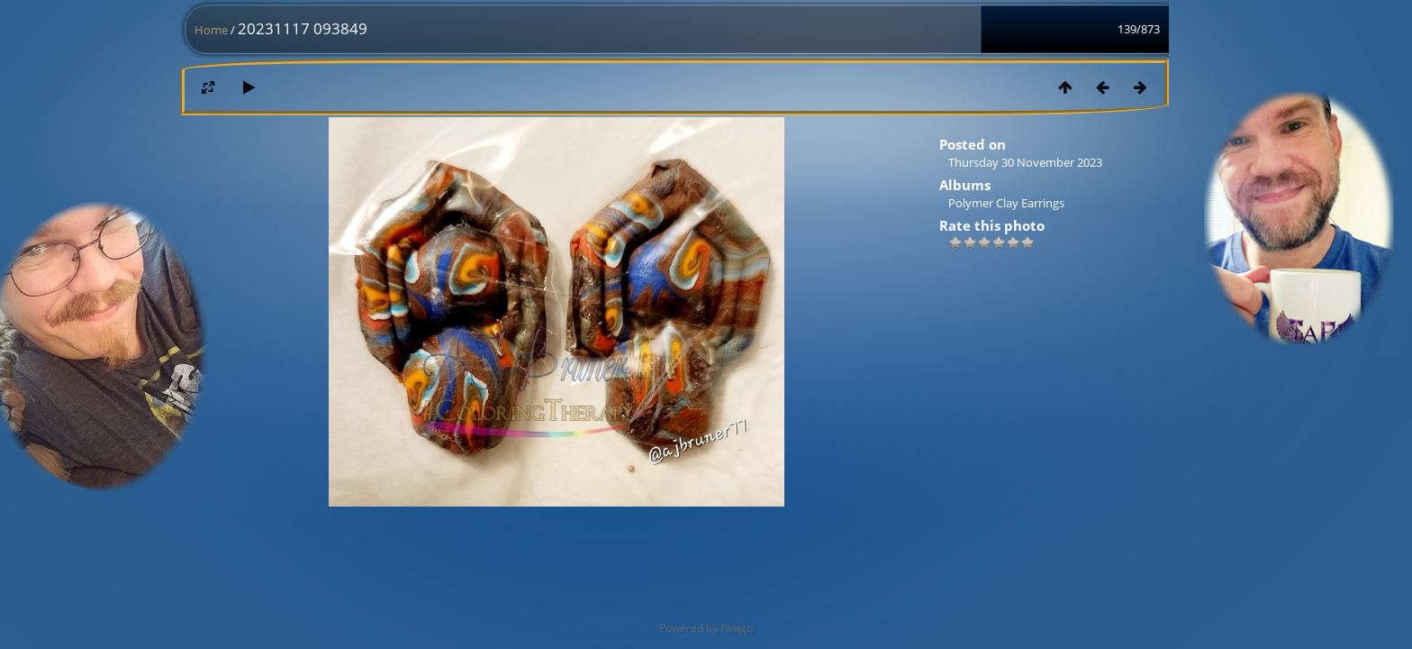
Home (211, 30)
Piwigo (736, 627)
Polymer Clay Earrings (1006, 203)
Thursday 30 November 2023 (1025, 162)
